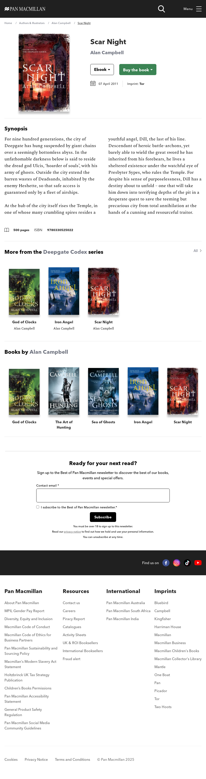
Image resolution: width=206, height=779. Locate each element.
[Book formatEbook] (99, 69)
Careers (69, 611)
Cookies (11, 759)
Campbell (162, 611)
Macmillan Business (170, 643)
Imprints (165, 591)
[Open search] (161, 8)
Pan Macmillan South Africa (128, 611)
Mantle (160, 667)
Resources (76, 591)
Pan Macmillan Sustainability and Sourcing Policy (30, 651)
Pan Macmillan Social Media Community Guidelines (27, 725)
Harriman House (167, 627)
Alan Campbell (61, 23)
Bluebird (161, 603)
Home (8, 23)
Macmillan (162, 635)
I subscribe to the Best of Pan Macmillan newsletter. (76, 507)
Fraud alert (71, 659)
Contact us (71, 603)
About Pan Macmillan (21, 603)
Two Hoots (163, 707)
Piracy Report (74, 619)
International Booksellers (83, 651)
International (123, 591)
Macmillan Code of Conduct (27, 627)
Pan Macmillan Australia (125, 603)
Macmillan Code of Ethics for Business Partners (27, 637)
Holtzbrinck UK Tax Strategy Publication (26, 677)
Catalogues (72, 627)
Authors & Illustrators (31, 23)
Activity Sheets (74, 635)
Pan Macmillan (23, 591)
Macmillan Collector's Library (178, 659)
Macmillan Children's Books (176, 651)
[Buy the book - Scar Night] (137, 69)
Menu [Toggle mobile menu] (193, 9)
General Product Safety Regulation (23, 712)
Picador (160, 691)
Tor (157, 699)
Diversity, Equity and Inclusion (28, 619)
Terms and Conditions (72, 759)
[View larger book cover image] (44, 73)
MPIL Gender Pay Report (24, 611)
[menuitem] (31, 604)
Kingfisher (162, 619)
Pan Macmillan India (122, 619)
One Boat (162, 675)
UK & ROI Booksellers (80, 643)
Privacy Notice (36, 759)
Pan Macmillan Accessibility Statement (26, 699)
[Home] (25, 9)
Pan (157, 683)
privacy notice (72, 531)
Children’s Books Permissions (27, 688)
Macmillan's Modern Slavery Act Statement (30, 664)
